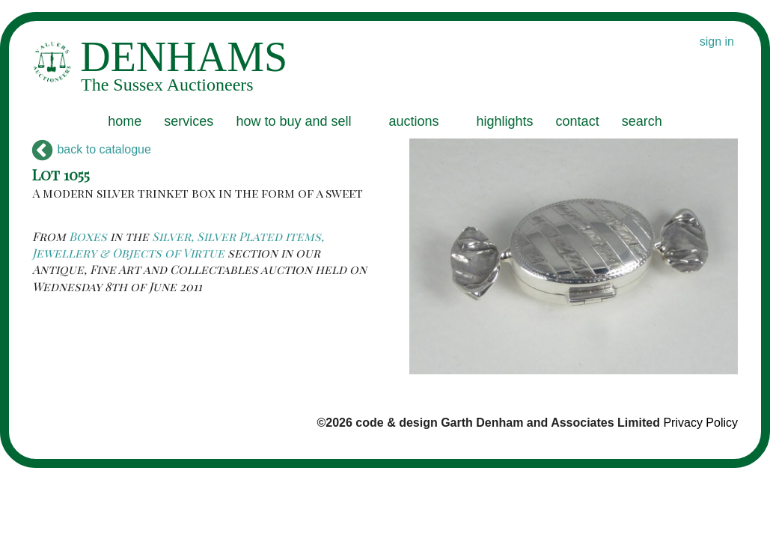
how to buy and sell (293, 121)
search (642, 121)
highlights (505, 121)
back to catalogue (91, 149)
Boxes (88, 236)
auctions (413, 121)
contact (577, 121)
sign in (717, 41)
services (188, 121)
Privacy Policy (700, 422)
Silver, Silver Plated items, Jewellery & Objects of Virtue (178, 244)
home (124, 121)
